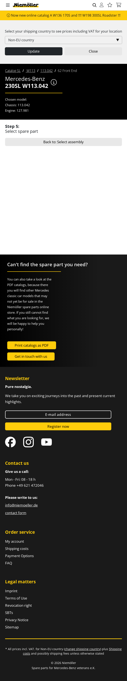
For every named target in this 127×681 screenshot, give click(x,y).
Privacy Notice (16, 619)
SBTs (9, 612)
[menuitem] (13, 70)
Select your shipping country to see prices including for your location (63, 31)
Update (34, 51)
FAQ (8, 563)
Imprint (11, 590)
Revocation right (18, 605)
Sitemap (12, 627)
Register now (58, 426)
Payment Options (19, 555)
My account (14, 541)
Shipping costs (16, 548)
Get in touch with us (31, 356)
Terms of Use (16, 598)
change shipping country (82, 649)
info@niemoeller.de (21, 505)
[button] (8, 5)
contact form (15, 512)
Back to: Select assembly (63, 141)
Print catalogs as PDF (32, 345)
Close (93, 51)
